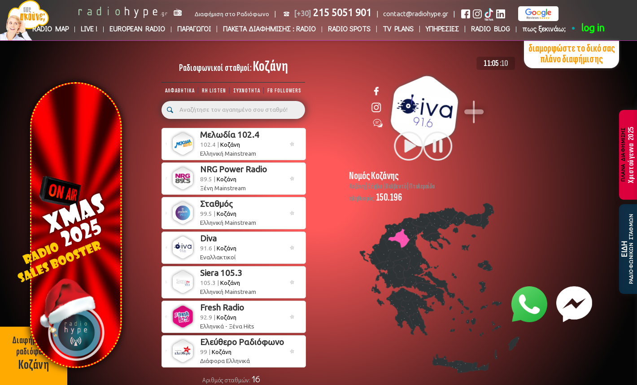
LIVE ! (89, 28)
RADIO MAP (50, 28)
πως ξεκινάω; (544, 28)
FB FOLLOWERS (284, 90)
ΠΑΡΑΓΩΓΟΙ (194, 28)
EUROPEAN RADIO (137, 28)
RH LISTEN (214, 90)
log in (593, 27)
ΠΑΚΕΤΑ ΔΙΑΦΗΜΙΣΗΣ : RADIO (269, 28)
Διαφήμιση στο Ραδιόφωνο (232, 14)
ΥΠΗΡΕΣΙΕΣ (442, 28)
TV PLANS (398, 28)
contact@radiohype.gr (415, 14)
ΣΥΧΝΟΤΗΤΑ (246, 90)
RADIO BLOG (490, 28)
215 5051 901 (332, 12)
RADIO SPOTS (349, 28)
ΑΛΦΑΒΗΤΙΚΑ (180, 90)
